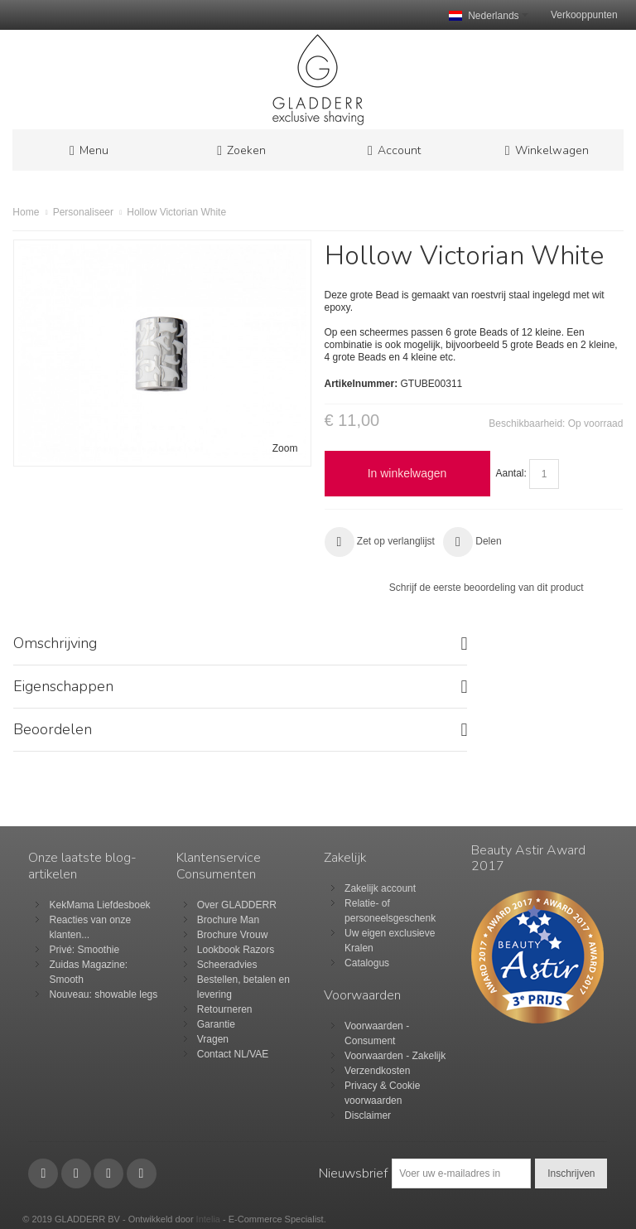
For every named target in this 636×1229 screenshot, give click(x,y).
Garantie (216, 1024)
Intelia (208, 1219)
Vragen (213, 1039)
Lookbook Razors (235, 950)
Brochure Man (228, 920)
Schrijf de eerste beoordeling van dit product (486, 587)
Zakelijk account (380, 888)
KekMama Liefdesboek (99, 905)
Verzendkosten (377, 1071)
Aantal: (511, 473)
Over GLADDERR (237, 905)
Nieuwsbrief (353, 1173)
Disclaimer (367, 1115)
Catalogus (366, 963)
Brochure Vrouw (232, 935)
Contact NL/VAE (232, 1054)
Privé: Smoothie (84, 950)
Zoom (285, 448)
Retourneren (225, 1009)
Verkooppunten (584, 15)
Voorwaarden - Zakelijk (395, 1056)
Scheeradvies (227, 964)
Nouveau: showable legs (103, 994)
